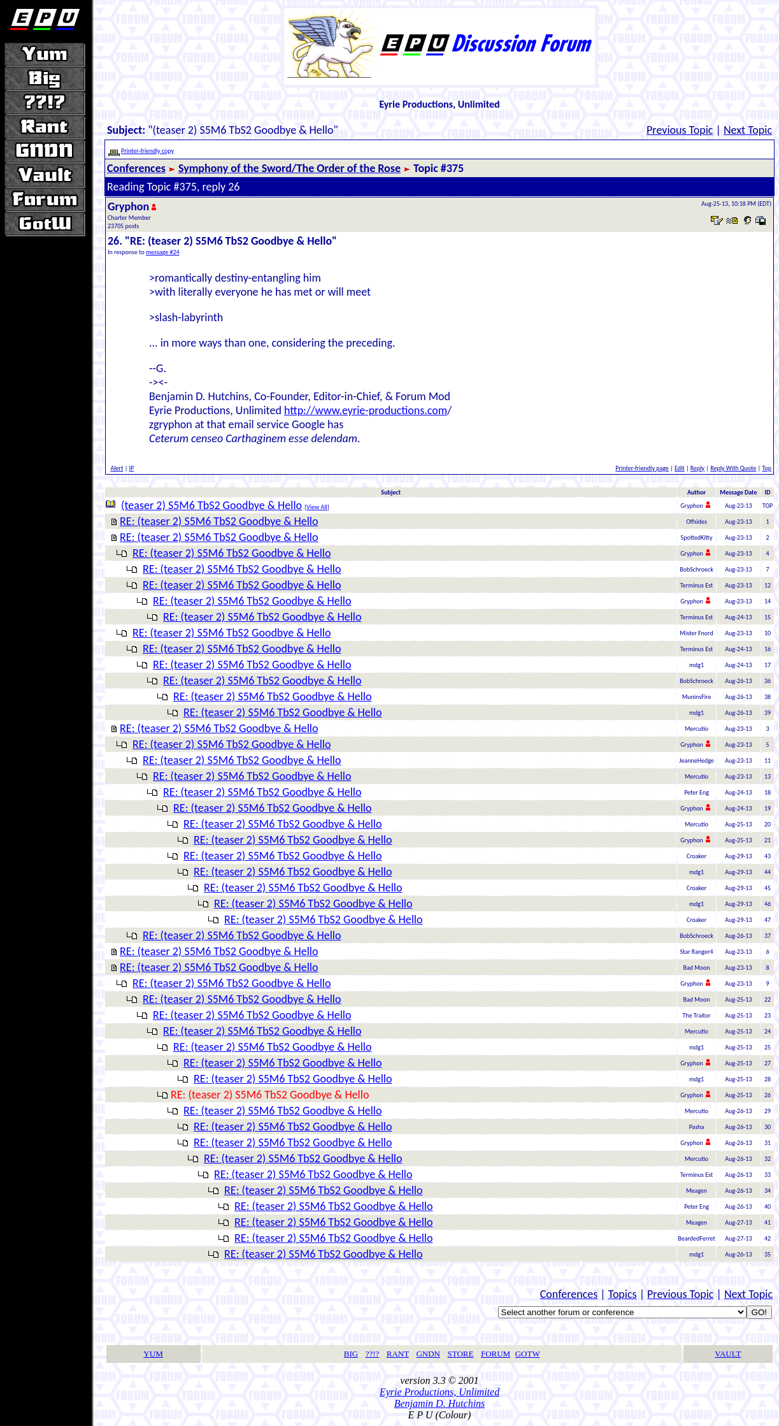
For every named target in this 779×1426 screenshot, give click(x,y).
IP (131, 468)
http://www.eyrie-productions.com (365, 410)
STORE (461, 1353)
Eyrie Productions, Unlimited (439, 1391)
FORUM (495, 1353)
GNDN (428, 1353)
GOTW (527, 1353)
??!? (373, 1353)
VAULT (728, 1353)
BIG (351, 1353)
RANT (398, 1353)
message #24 (163, 252)
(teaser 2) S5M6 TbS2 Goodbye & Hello (211, 505)
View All (316, 507)
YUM (152, 1353)
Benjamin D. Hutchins (439, 1403)
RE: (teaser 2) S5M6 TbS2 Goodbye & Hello (219, 521)
